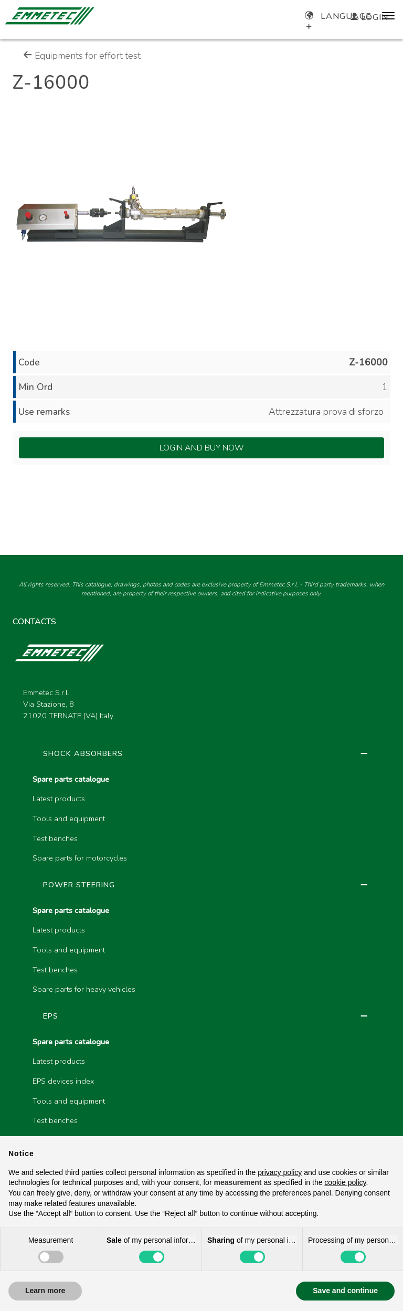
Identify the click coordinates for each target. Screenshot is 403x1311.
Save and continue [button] (345, 1290)
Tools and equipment (69, 818)
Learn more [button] (45, 1290)
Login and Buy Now (202, 448)
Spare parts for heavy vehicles (84, 989)
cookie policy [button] (345, 1182)
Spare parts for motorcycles (80, 858)
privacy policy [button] (280, 1172)
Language (338, 16)
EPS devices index (63, 1081)
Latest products (59, 798)
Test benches (55, 838)
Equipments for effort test (82, 55)
